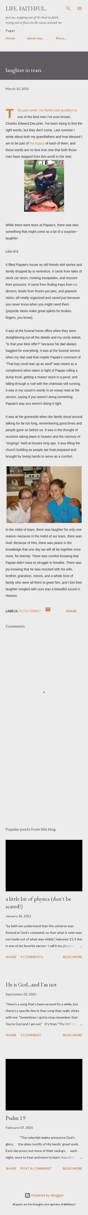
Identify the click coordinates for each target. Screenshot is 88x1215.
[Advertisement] (44, 782)
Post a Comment (35, 1168)
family (35, 611)
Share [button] (71, 611)
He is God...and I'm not (31, 984)
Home (10, 38)
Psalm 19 (15, 1118)
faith (23, 611)
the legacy (37, 143)
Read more (72, 957)
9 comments (31, 957)
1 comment (30, 1035)
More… (61, 38)
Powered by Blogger (44, 1195)
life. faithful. (26, 8)
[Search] (68, 8)
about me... (35, 38)
